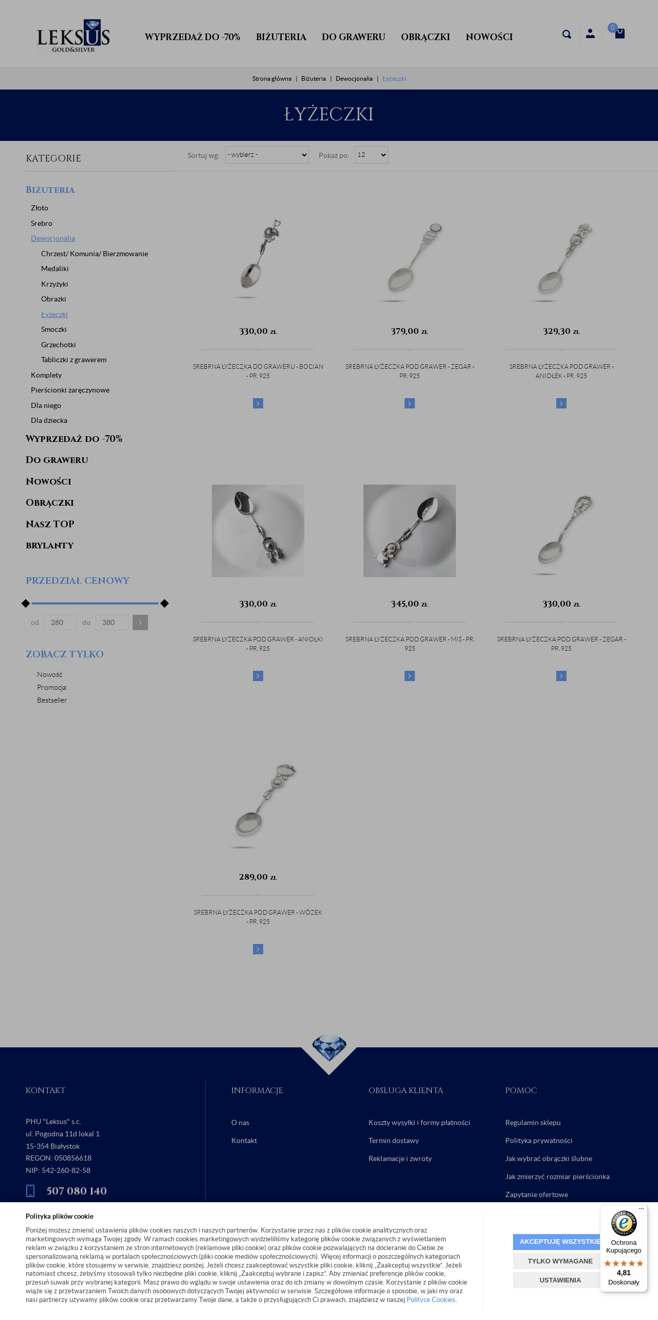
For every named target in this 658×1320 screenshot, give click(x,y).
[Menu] (641, 1211)
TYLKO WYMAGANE (560, 1261)
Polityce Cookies (431, 1300)
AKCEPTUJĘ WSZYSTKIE (560, 1241)
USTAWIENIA (560, 1280)
